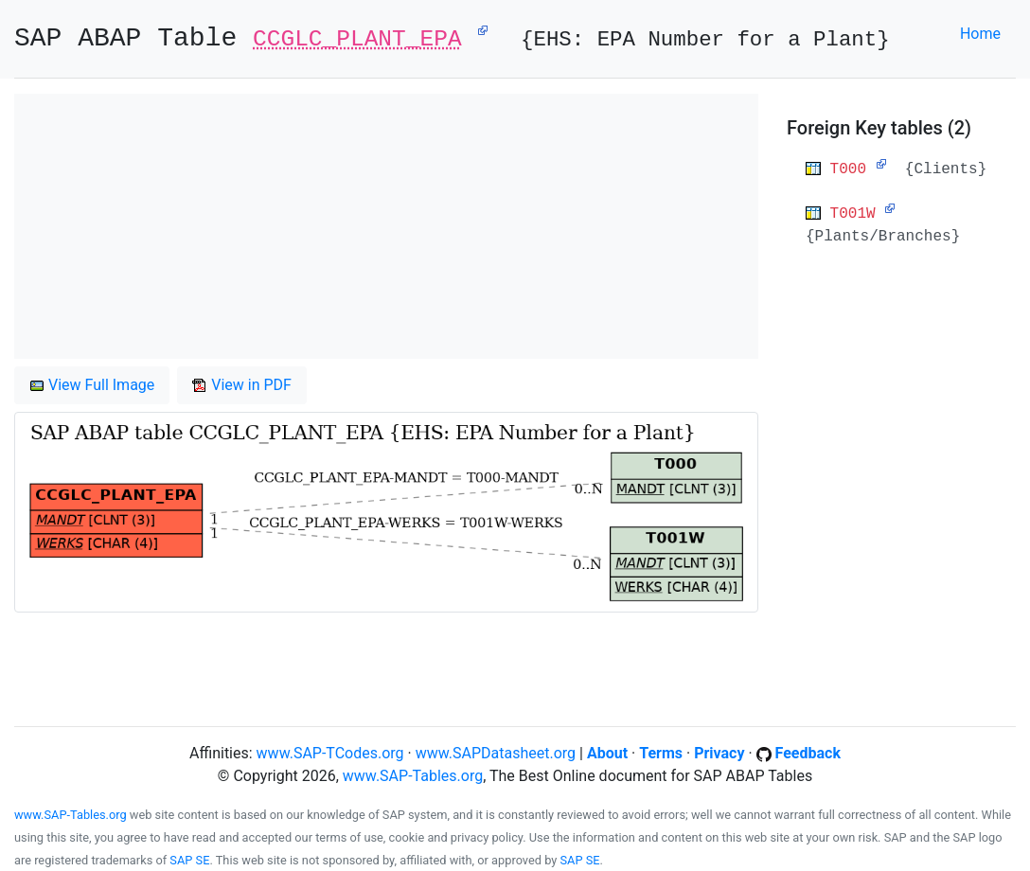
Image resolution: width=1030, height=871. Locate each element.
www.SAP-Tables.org (413, 776)
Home (980, 34)
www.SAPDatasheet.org (496, 753)
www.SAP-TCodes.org (330, 753)
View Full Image (91, 385)
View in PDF (242, 385)
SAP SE (189, 860)
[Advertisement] (386, 226)
